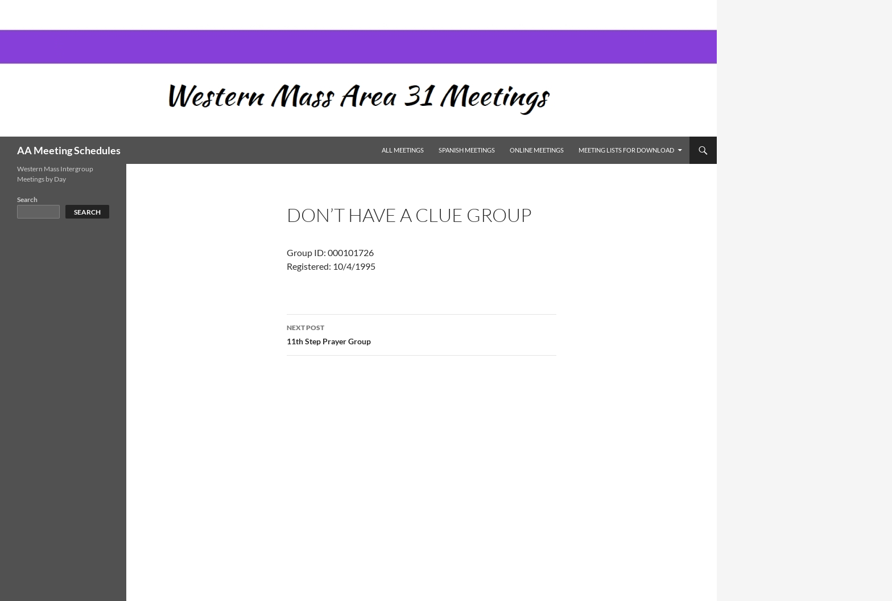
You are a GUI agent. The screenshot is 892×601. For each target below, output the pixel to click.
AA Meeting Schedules (69, 150)
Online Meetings (537, 150)
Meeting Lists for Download (626, 150)
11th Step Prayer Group (421, 333)
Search (27, 199)
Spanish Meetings (467, 150)
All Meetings (403, 150)
